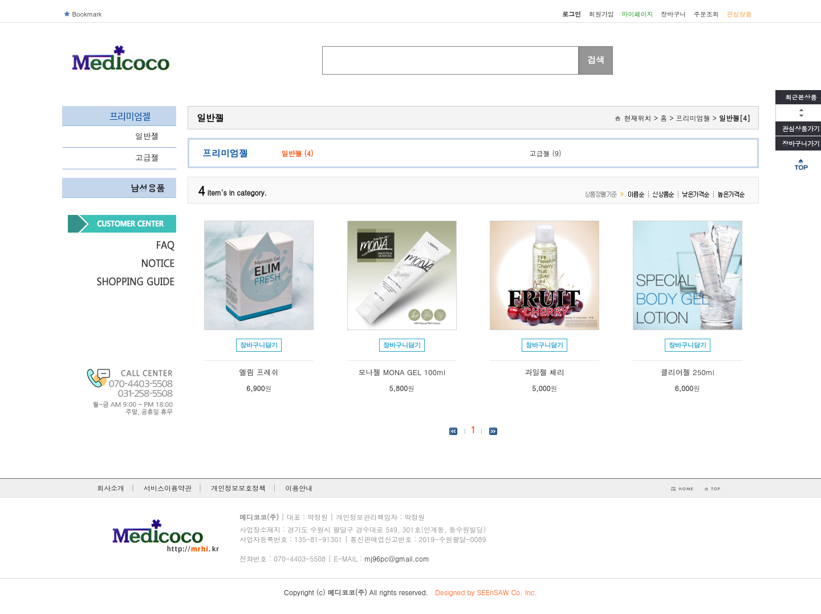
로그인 (571, 14)
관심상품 (739, 14)
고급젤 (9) (546, 153)
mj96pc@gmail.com (396, 558)
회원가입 (601, 14)
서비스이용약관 (168, 488)
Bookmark (87, 14)
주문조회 (706, 14)
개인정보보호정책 (238, 488)
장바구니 (673, 14)
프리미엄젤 (693, 118)
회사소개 (110, 488)
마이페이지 (637, 14)
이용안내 (298, 488)
